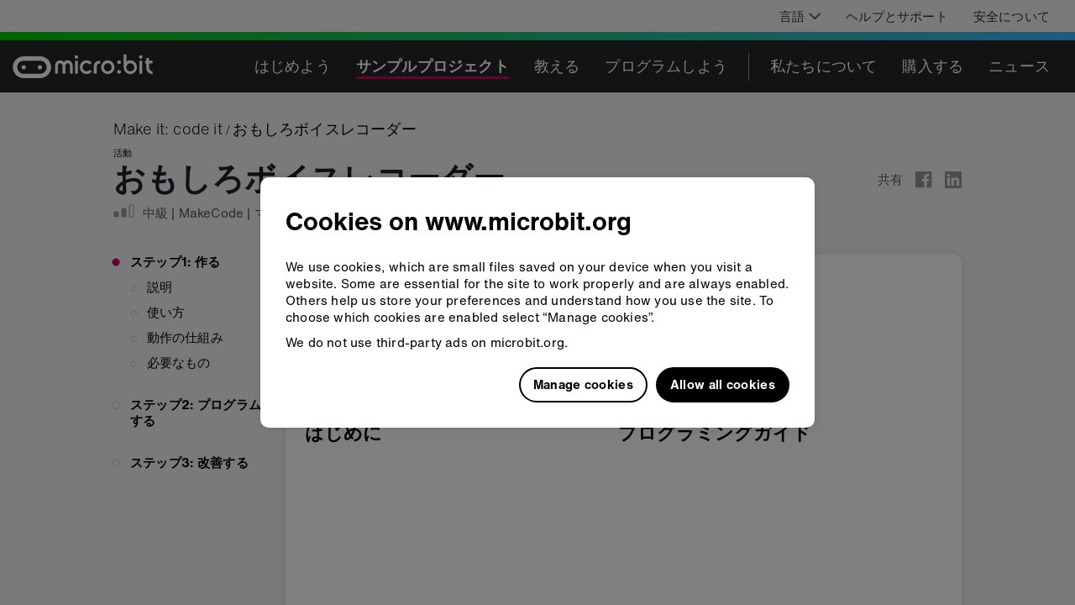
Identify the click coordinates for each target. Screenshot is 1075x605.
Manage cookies (583, 384)
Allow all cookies (722, 384)
